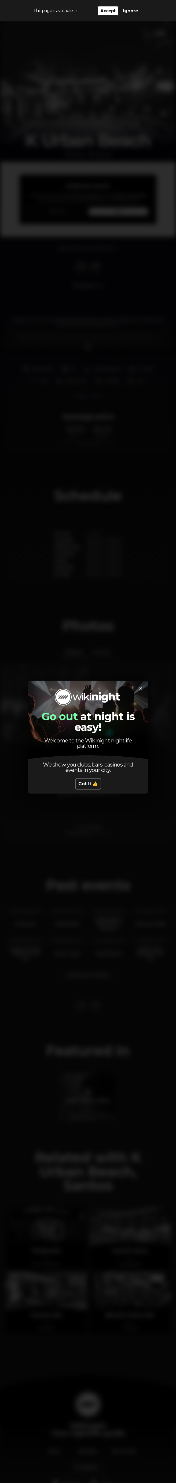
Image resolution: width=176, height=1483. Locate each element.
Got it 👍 (88, 783)
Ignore (130, 10)
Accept (107, 10)
